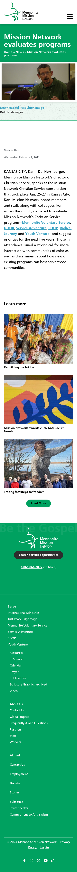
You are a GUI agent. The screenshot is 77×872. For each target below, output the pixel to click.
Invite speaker (19, 808)
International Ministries (23, 613)
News (20, 52)
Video (14, 691)
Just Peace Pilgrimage (22, 619)
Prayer (14, 672)
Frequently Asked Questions (29, 723)
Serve (12, 606)
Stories (15, 792)
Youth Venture (37, 234)
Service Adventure (31, 228)
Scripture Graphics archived (28, 684)
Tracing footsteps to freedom (24, 492)
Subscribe (16, 802)
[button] (38, 503)
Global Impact (19, 717)
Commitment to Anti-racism (29, 814)
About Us (16, 704)
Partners (15, 729)
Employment (19, 774)
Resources (16, 653)
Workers (15, 742)
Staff (13, 736)
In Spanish (17, 659)
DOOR (9, 228)
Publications (18, 678)
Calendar (16, 665)
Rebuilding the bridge (19, 367)
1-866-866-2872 (32, 567)
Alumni (15, 755)
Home (8, 52)
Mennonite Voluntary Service (46, 223)
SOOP (53, 228)
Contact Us (17, 710)
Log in (44, 847)
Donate (15, 783)
